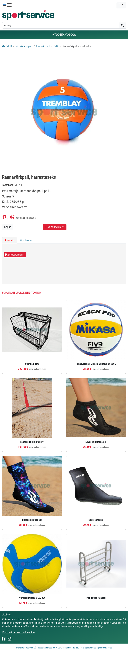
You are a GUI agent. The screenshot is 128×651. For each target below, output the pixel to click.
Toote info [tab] (9, 240)
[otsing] (60, 25)
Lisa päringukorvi (54, 227)
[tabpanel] (64, 264)
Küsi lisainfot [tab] (26, 240)
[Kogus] (28, 227)
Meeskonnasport (24, 46)
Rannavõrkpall (43, 46)
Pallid (56, 46)
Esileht (7, 46)
